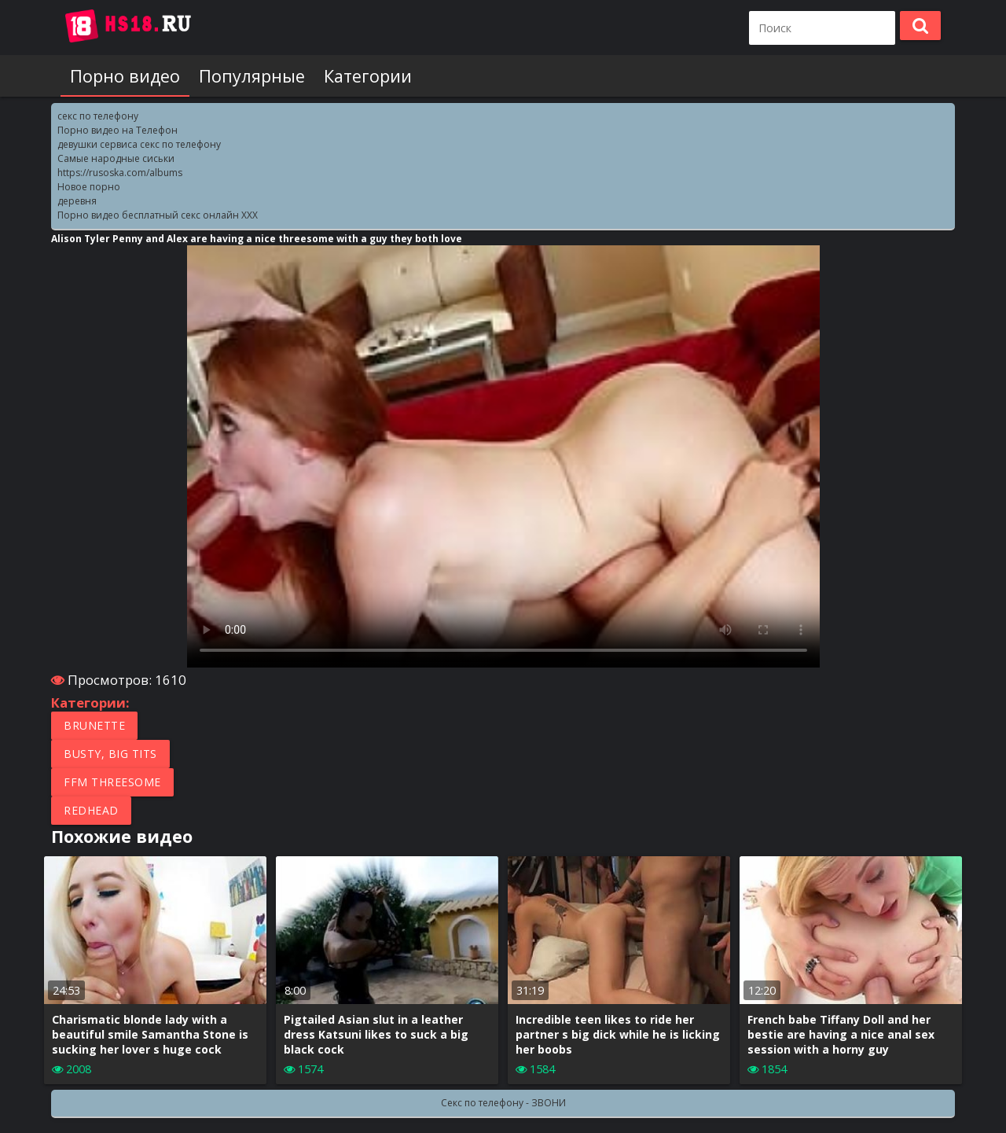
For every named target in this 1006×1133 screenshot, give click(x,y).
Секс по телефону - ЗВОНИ (503, 1102)
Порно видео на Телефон (117, 130)
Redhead (91, 810)
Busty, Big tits (110, 753)
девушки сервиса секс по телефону (139, 144)
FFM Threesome (112, 781)
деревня (77, 201)
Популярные (252, 75)
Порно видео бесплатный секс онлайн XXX (157, 215)
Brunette (94, 725)
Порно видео (125, 75)
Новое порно (88, 186)
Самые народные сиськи (115, 158)
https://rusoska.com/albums (119, 172)
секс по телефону (97, 116)
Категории (368, 75)
